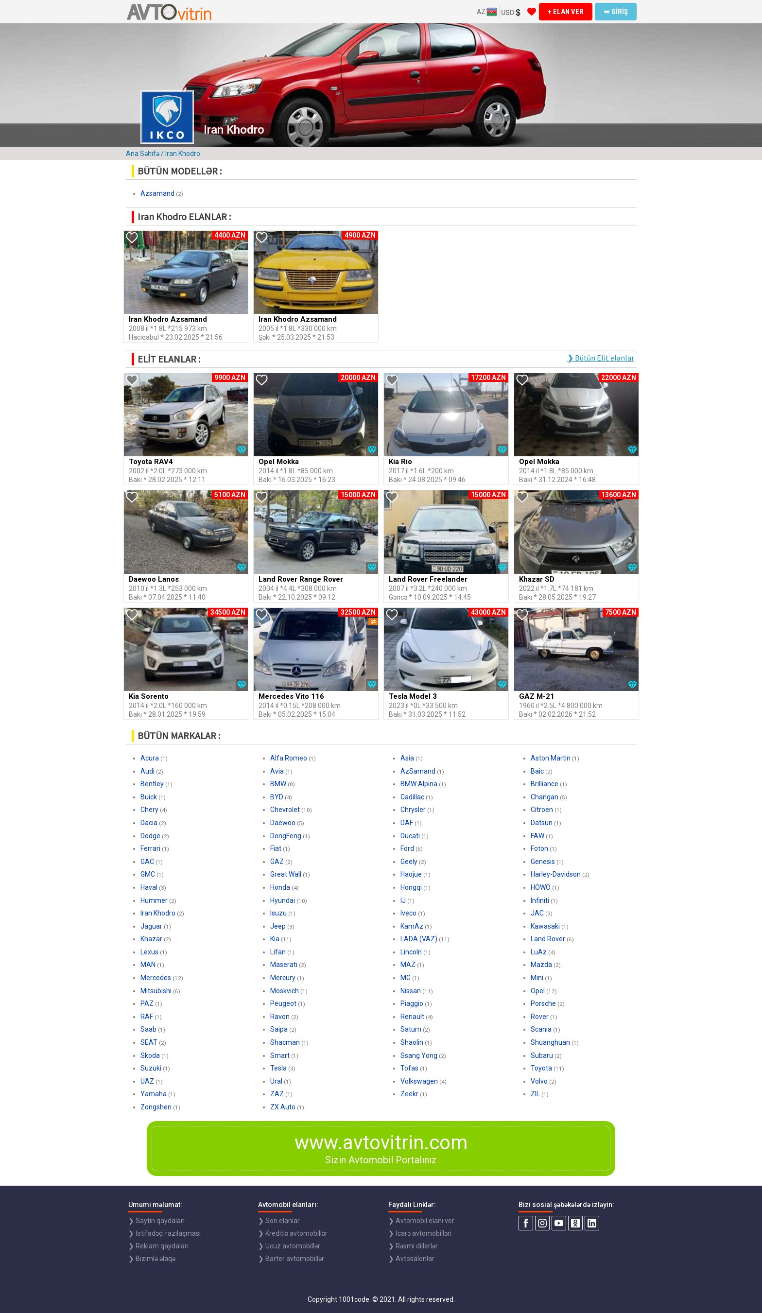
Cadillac (412, 797)
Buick (148, 797)
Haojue (411, 874)
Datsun (542, 823)
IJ (403, 900)
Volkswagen (419, 1081)
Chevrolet (285, 809)
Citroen (542, 809)
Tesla (278, 1068)
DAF (406, 823)
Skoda (150, 1055)
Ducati (410, 836)
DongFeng (285, 836)
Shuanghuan (550, 1042)
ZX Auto (282, 1107)
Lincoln (411, 952)
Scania (541, 1029)
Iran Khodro (157, 913)
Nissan (410, 991)
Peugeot (283, 1003)
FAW (537, 836)
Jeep (278, 926)
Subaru (542, 1055)
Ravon (280, 1016)
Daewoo (282, 823)
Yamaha (153, 1094)
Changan (544, 797)
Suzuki (150, 1068)
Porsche (543, 1003)
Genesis (543, 861)
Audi (147, 771)
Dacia (148, 823)
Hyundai (282, 900)
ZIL (535, 1094)
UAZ (147, 1081)
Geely (408, 861)
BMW (278, 784)
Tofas (409, 1068)
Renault (412, 1016)
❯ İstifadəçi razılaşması (164, 1233)
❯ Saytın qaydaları (156, 1221)
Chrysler (413, 809)
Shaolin (411, 1042)
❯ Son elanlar (279, 1221)
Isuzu (278, 913)
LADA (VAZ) (418, 939)
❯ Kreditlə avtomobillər (293, 1233)
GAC (147, 861)
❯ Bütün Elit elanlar (600, 358)
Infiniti (540, 900)
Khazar (151, 939)
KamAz (411, 926)
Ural (276, 1081)
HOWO (541, 887)
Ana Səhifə (142, 153)
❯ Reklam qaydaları (158, 1246)
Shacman (285, 1042)
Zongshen (156, 1107)
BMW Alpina (418, 784)
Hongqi (411, 887)
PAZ (147, 1003)
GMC (147, 874)
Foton (539, 848)
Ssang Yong (418, 1055)
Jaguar (151, 926)
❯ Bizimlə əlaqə (151, 1258)
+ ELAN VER (566, 11)
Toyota (541, 1068)
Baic (537, 771)
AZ (487, 11)
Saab (148, 1029)
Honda (280, 887)
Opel (538, 991)
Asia (407, 758)
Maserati (283, 964)
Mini (537, 978)
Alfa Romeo (288, 758)
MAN (148, 964)
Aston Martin (551, 758)
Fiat (275, 848)
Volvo (539, 1081)
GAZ (277, 861)
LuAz (539, 952)
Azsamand (157, 193)
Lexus (149, 952)
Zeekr (409, 1094)
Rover (540, 1016)
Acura (149, 758)
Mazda (541, 964)
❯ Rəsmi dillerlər (413, 1246)
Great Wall (285, 874)
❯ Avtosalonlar (411, 1258)
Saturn (410, 1029)
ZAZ (277, 1094)
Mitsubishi (156, 991)
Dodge (150, 836)
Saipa (279, 1029)
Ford (407, 848)
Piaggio (411, 1003)
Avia (277, 771)
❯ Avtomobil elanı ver (421, 1221)
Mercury (282, 978)
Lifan (278, 952)
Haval (148, 887)
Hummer (154, 900)
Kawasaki (545, 926)
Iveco (408, 913)
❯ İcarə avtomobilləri (419, 1233)
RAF (146, 1016)
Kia (274, 939)
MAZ (408, 964)
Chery (149, 809)
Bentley (152, 784)
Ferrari (150, 848)
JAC (537, 913)
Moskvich (284, 991)
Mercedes (155, 978)
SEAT (148, 1042)
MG (405, 978)
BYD (276, 797)
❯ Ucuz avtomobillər (289, 1246)
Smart (280, 1055)
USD (511, 13)
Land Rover (548, 939)
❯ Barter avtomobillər (291, 1258)
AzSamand (417, 771)
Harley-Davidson (556, 874)
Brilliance (544, 784)
